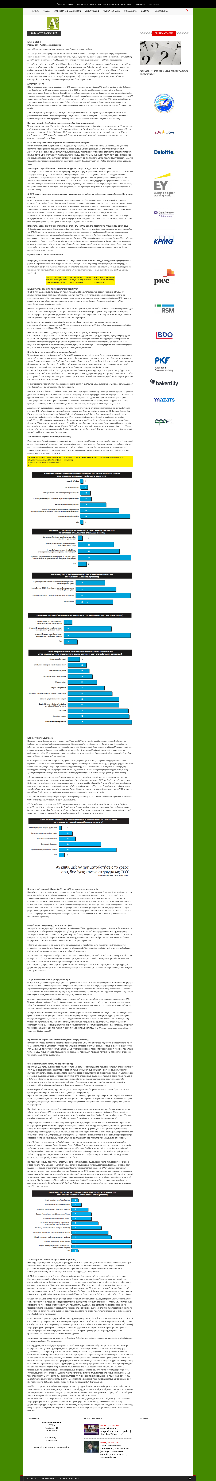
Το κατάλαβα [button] (140, 4)
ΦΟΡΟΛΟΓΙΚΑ (130, 10)
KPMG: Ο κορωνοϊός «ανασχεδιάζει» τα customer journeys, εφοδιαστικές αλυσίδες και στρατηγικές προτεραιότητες (114, 1451)
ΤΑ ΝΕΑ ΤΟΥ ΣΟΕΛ (111, 10)
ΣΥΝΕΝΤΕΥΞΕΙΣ (92, 10)
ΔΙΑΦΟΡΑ (146, 10)
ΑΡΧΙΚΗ (35, 10)
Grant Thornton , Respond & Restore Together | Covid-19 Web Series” (115, 1431)
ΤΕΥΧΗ (47, 10)
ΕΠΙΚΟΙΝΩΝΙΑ (161, 10)
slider (103, 1426)
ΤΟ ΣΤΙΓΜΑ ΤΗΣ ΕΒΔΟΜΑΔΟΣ (67, 10)
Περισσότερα (153, 4)
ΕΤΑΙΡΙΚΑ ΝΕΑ (113, 1426)
